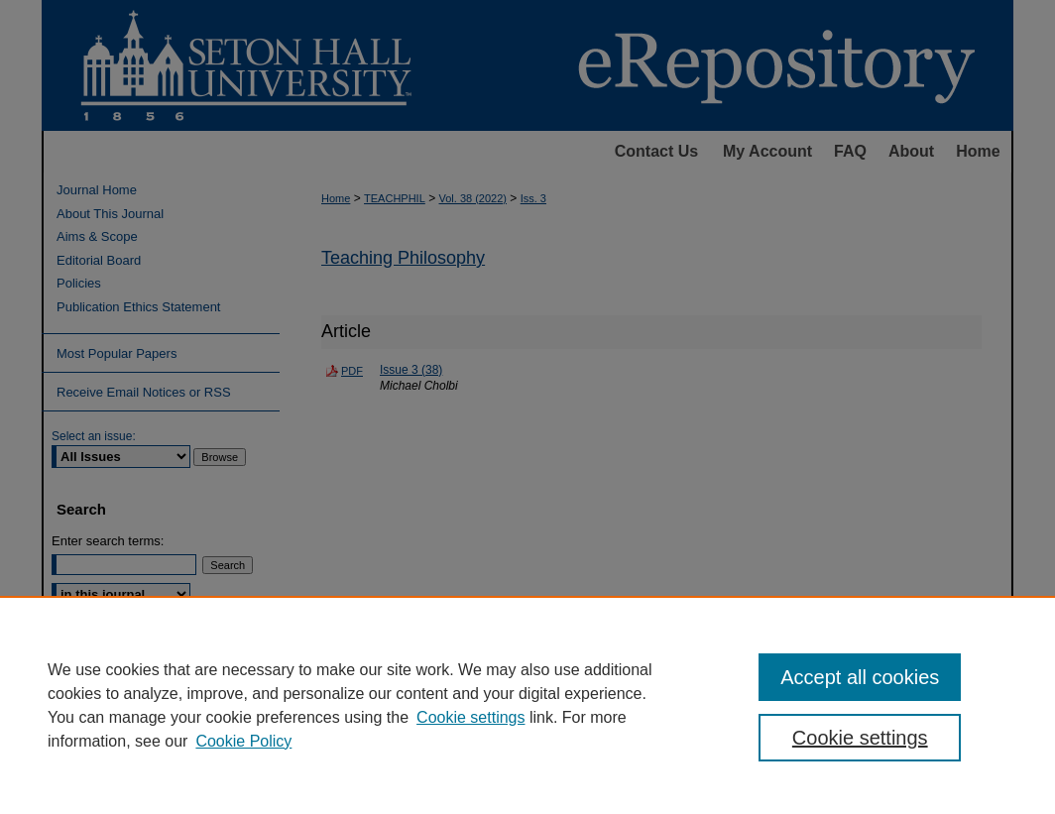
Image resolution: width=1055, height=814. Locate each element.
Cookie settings (470, 717)
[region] (527, 705)
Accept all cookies (859, 677)
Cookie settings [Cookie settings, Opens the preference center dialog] (860, 738)
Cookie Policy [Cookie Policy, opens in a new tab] (243, 741)
